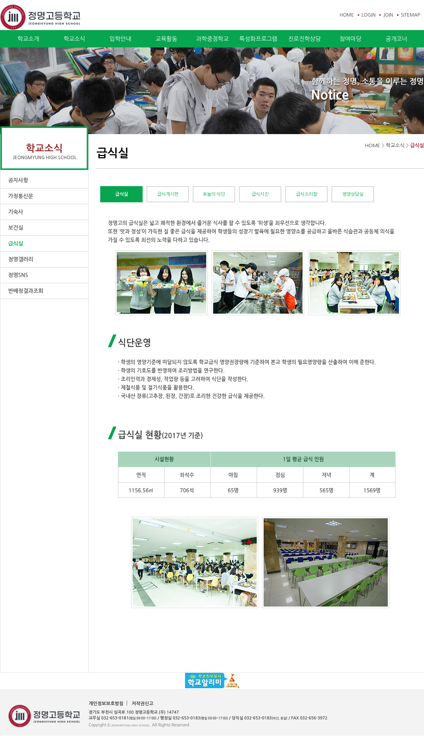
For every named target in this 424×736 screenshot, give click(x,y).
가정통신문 (20, 196)
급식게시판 (167, 194)
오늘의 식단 (214, 194)
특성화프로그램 (258, 39)
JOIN (388, 15)
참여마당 (350, 39)
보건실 (15, 227)
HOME (347, 15)
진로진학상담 (304, 39)
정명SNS (18, 275)
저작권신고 (142, 703)
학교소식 (74, 39)
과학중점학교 (212, 39)
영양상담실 (352, 194)
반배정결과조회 (25, 291)
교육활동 (166, 39)
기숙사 (15, 212)
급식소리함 (306, 194)
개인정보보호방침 (106, 703)
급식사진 (260, 194)
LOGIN (368, 15)
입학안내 (120, 39)
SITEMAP (410, 15)
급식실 (15, 243)
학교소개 (28, 39)
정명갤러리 (20, 259)
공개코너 (396, 39)
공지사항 (18, 180)
